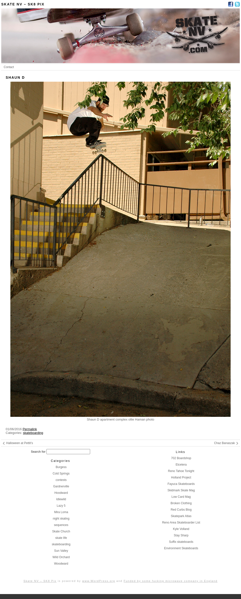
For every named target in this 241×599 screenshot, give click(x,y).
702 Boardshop (181, 458)
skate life (61, 538)
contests (61, 480)
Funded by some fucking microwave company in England (171, 580)
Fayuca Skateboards (181, 484)
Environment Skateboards (181, 548)
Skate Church (61, 531)
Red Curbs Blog (181, 509)
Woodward (61, 563)
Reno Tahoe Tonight (181, 471)
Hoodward (61, 493)
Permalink (30, 429)
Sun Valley (61, 550)
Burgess (61, 467)
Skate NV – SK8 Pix (22, 4)
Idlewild (61, 499)
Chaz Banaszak (224, 443)
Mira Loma (61, 512)
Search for (38, 451)
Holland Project (181, 477)
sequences (61, 525)
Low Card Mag (181, 497)
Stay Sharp (181, 535)
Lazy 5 (61, 505)
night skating (61, 518)
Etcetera (181, 464)
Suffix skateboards (181, 542)
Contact (9, 67)
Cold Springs (61, 473)
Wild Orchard (61, 557)
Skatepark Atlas (181, 516)
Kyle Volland (181, 529)
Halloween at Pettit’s (19, 443)
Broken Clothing (181, 503)
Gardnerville (61, 486)
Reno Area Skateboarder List (181, 522)
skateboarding (33, 433)
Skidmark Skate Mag (181, 490)
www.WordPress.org (98, 580)
